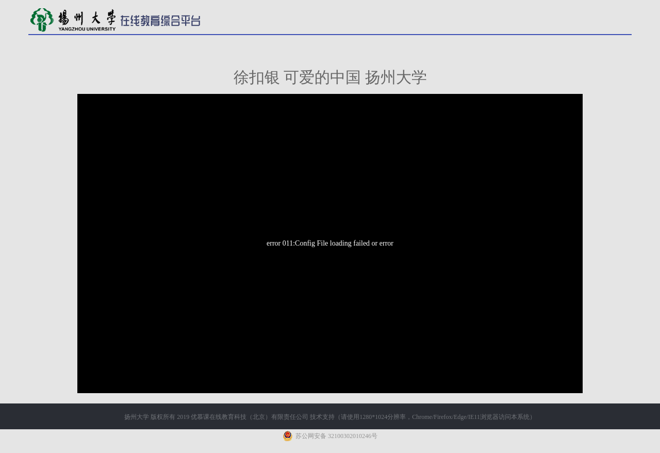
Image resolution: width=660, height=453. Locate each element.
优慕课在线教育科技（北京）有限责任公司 (249, 416)
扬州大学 (136, 416)
